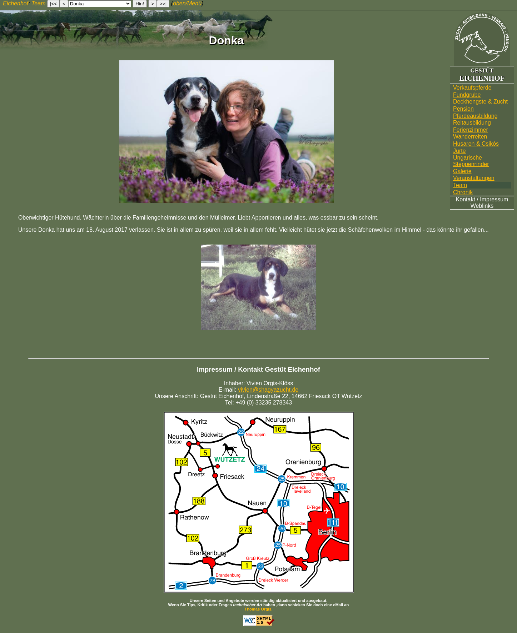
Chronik (463, 192)
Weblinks (482, 206)
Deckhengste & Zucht (480, 102)
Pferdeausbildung (475, 116)
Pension (463, 109)
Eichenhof (15, 3)
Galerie (462, 171)
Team (460, 185)
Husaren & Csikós (476, 144)
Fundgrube (467, 95)
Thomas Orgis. (258, 609)
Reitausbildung (472, 123)
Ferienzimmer (470, 130)
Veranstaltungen (473, 178)
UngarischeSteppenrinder (471, 161)
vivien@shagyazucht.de (268, 390)
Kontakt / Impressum (482, 199)
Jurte (459, 151)
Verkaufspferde (472, 88)
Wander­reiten (470, 137)
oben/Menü (187, 3)
